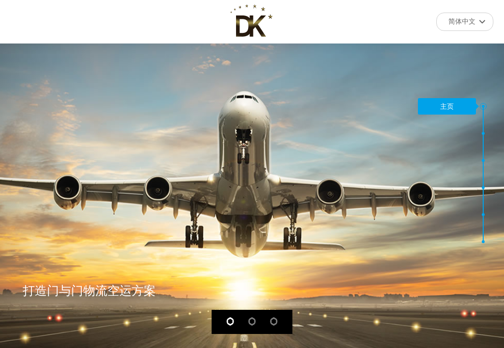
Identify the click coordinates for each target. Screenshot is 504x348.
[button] (483, 106)
